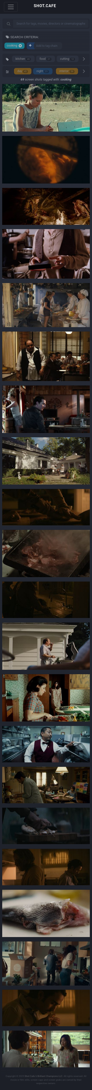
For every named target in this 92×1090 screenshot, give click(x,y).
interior (67, 71)
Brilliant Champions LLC (50, 1076)
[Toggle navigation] (11, 7)
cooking (14, 46)
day (22, 71)
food (45, 59)
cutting (67, 59)
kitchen (23, 59)
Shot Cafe (30, 1076)
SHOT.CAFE (45, 5)
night (43, 71)
